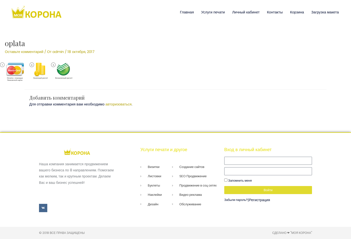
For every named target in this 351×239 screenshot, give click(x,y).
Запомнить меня (238, 180)
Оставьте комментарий (24, 51)
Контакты (275, 12)
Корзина (297, 12)
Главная (187, 12)
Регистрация (260, 199)
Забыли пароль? (236, 200)
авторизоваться (119, 104)
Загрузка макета (325, 12)
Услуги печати (213, 12)
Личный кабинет (246, 12)
